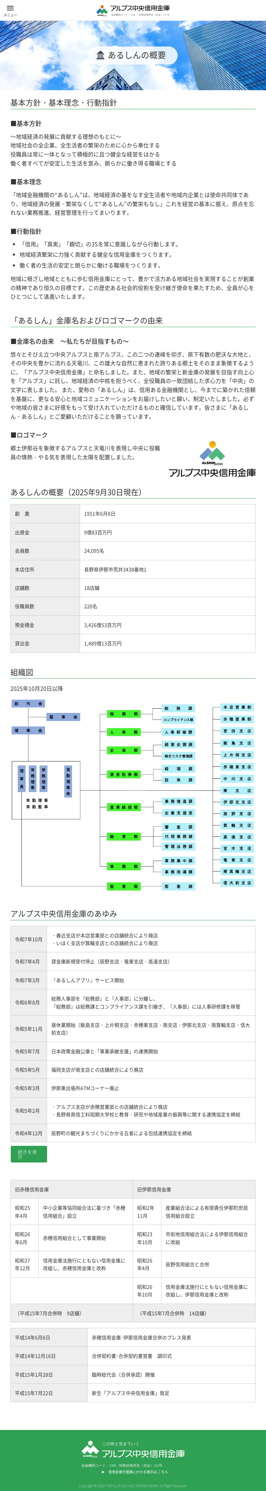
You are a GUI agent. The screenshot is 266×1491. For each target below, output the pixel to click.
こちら (163, 1471)
